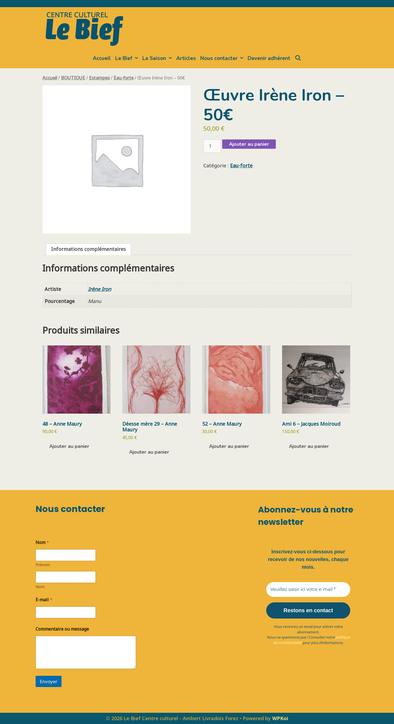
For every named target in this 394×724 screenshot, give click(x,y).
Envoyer (48, 681)
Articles (186, 58)
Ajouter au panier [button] (69, 446)
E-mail (44, 599)
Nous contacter (222, 58)
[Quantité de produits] (212, 146)
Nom (40, 586)
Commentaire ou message (62, 629)
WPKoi (280, 718)
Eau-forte (124, 78)
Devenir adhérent (269, 58)
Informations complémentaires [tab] (88, 249)
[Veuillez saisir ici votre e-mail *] (308, 589)
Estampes (99, 78)
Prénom (43, 564)
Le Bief (127, 58)
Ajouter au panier (249, 144)
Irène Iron (99, 289)
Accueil (102, 58)
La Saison (158, 58)
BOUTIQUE (73, 78)
